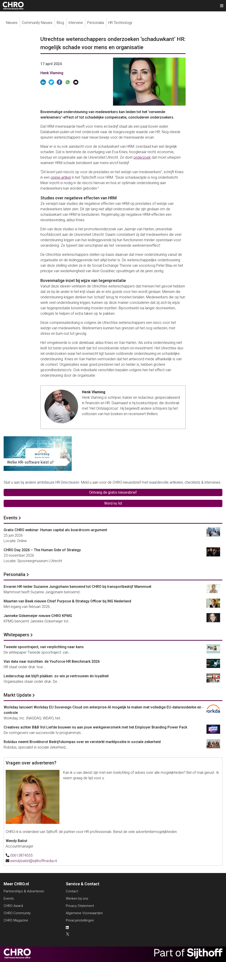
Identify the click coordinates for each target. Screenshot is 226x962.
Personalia (95, 22)
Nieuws (11, 22)
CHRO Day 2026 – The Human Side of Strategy (42, 550)
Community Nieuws (37, 22)
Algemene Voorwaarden (84, 913)
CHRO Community (17, 913)
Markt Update (17, 695)
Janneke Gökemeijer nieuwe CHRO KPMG (38, 616)
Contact (72, 891)
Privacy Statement (80, 906)
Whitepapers (16, 634)
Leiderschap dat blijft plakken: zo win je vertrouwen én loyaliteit (56, 676)
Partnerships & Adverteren (24, 891)
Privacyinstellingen (80, 920)
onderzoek (142, 157)
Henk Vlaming (51, 73)
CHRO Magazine (16, 920)
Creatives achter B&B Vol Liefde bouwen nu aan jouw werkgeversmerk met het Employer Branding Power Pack (95, 727)
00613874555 (21, 855)
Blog (60, 22)
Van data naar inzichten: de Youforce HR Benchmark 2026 (52, 661)
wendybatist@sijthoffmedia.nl (33, 861)
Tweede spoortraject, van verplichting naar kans (44, 647)
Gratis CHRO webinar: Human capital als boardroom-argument (55, 530)
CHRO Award (13, 906)
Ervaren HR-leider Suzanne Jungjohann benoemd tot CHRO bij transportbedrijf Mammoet (77, 586)
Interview (75, 22)
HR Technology (120, 22)
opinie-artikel (61, 177)
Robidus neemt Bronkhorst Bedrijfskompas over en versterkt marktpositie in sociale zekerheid (82, 742)
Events (10, 517)
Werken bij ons (77, 898)
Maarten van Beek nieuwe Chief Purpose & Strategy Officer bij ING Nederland (67, 601)
